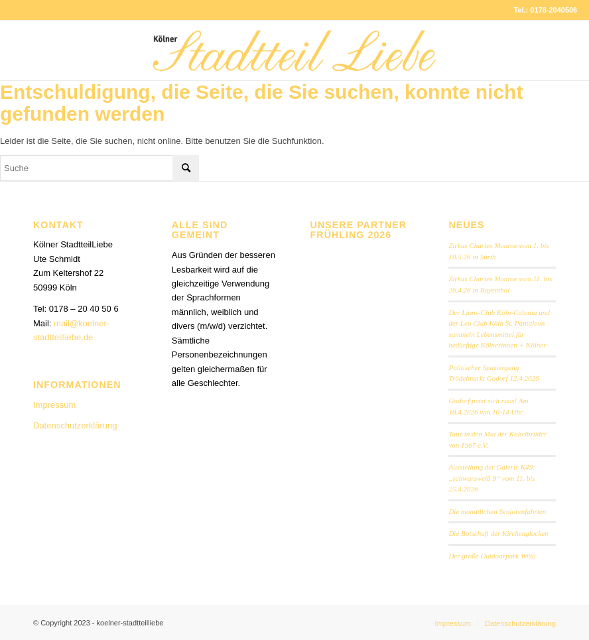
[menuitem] (453, 623)
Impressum (54, 405)
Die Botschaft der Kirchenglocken (498, 533)
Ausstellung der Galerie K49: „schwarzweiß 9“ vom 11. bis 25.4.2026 (491, 478)
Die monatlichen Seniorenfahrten (497, 511)
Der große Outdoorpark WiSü (491, 556)
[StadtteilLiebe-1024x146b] (294, 60)
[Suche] (99, 168)
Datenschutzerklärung (75, 425)
